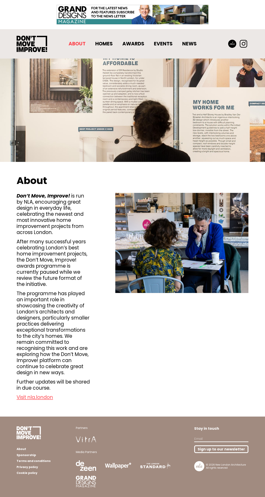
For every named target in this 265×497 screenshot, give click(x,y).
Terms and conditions (34, 461)
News (189, 43)
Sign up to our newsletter (221, 449)
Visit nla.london (35, 397)
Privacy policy (27, 467)
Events (163, 43)
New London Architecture (230, 464)
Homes (104, 43)
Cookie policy (27, 473)
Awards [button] (133, 43)
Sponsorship (26, 455)
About (77, 43)
